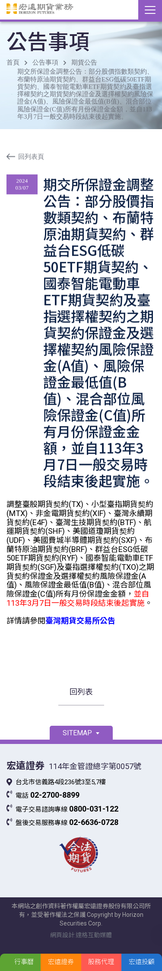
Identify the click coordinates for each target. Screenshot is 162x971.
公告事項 (45, 62)
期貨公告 (84, 62)
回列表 (81, 691)
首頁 (12, 62)
